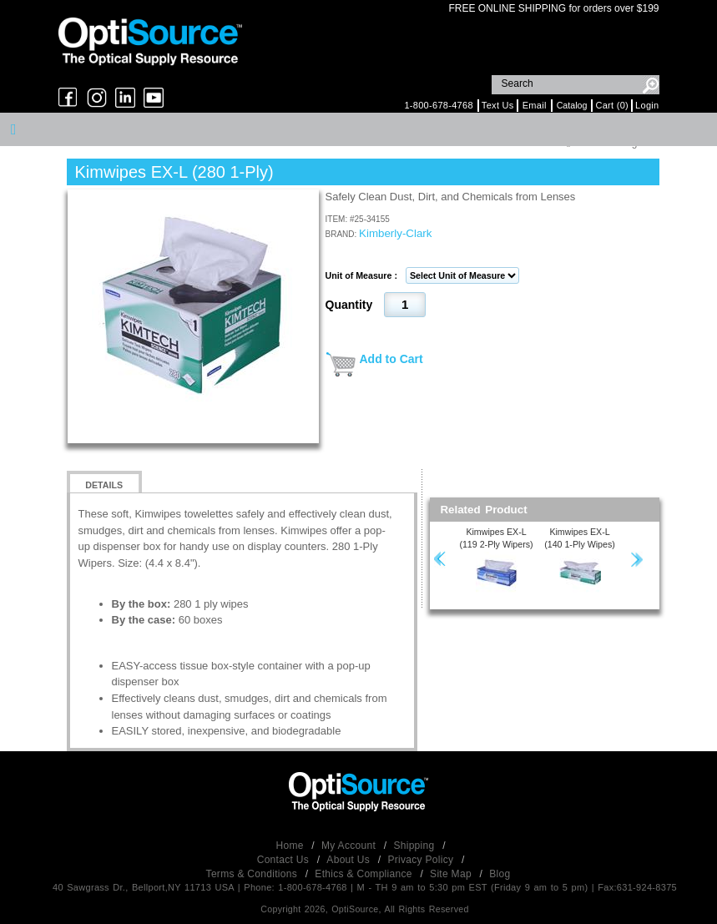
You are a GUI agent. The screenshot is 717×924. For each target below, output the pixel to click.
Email (535, 105)
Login (647, 105)
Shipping (415, 845)
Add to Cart (391, 359)
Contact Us (284, 860)
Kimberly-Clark (395, 233)
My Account (350, 845)
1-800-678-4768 (438, 105)
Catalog (572, 105)
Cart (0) (612, 105)
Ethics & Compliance (365, 874)
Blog (499, 874)
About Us (349, 860)
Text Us (498, 105)
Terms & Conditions (253, 874)
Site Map (452, 874)
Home (291, 845)
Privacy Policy (422, 860)
